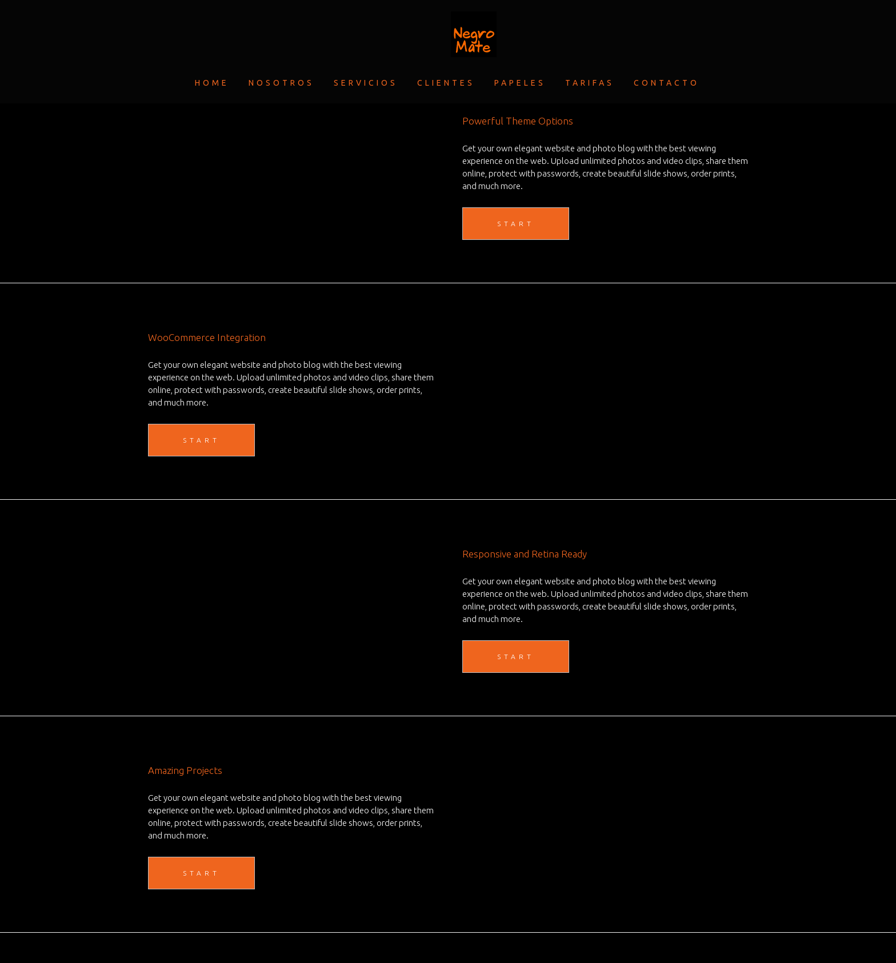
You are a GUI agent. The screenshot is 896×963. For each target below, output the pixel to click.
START (515, 223)
